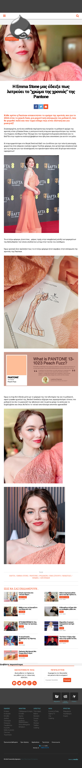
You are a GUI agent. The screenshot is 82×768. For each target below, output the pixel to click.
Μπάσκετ (22, 727)
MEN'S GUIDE (22, 597)
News (65, 696)
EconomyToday (53, 711)
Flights (74, 696)
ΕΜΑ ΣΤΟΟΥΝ (55, 576)
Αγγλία (21, 716)
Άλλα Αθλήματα (24, 725)
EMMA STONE (22, 576)
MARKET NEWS (23, 655)
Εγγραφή (67, 680)
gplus (29, 683)
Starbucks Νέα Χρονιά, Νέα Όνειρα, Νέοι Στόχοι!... (27, 652)
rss (34, 683)
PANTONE (34, 576)
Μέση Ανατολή (9, 730)
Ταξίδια (36, 725)
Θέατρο (36, 723)
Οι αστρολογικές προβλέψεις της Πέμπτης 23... (27, 638)
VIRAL (61, 612)
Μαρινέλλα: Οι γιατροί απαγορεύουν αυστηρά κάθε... (66, 624)
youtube (24, 683)
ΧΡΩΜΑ (35, 578)
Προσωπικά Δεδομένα (11, 742)
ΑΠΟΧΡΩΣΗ (45, 578)
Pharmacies (57, 696)
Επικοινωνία (56, 742)
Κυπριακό (7, 714)
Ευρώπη (7, 728)
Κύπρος (6, 711)
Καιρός (65, 716)
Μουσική (36, 716)
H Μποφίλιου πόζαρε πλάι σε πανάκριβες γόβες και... (67, 608)
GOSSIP (61, 628)
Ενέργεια (7, 723)
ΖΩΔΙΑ (21, 643)
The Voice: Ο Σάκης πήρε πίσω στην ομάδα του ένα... (68, 637)
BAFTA (12, 576)
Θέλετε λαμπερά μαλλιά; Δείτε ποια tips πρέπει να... (68, 594)
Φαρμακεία (67, 711)
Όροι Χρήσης (25, 742)
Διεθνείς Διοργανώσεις (23, 721)
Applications (35, 742)
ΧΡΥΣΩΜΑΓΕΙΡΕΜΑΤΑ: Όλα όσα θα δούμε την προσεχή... (28, 623)
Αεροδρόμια (67, 714)
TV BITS (21, 626)
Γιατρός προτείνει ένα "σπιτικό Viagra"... (26, 594)
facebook (14, 683)
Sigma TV (51, 714)
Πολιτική (7, 732)
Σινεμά (36, 718)
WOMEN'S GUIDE (64, 597)
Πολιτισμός (37, 711)
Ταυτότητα (45, 742)
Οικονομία (7, 721)
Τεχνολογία (8, 735)
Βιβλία (36, 714)
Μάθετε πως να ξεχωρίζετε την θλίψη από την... (28, 608)
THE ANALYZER (64, 641)
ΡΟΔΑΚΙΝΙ (43, 576)
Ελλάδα (6, 716)
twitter (19, 683)
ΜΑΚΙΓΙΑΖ (66, 576)
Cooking (36, 728)
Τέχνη (36, 721)
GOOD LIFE (22, 612)
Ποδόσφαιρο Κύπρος (26, 711)
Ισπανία (21, 718)
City (49, 716)
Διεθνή (6, 718)
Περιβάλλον (8, 725)
